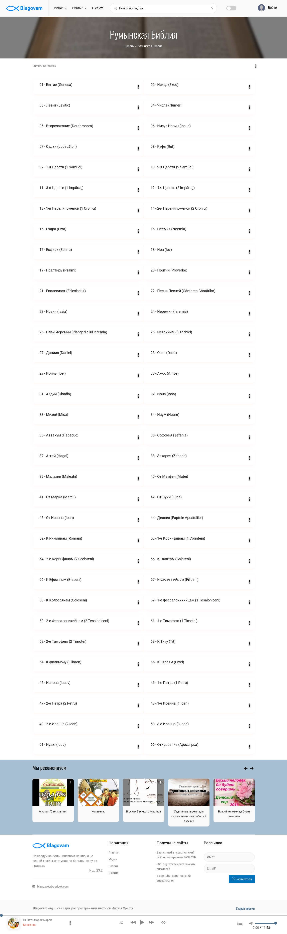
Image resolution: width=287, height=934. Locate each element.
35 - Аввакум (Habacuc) (58, 435)
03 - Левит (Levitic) (54, 105)
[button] (121, 922)
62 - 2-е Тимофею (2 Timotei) (62, 641)
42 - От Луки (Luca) (166, 497)
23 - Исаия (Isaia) (53, 311)
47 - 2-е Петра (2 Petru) (58, 703)
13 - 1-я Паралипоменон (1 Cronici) (67, 208)
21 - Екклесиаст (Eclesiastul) (62, 291)
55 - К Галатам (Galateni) (171, 559)
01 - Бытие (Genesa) (55, 84)
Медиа (60, 8)
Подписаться (242, 879)
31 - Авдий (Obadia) (55, 394)
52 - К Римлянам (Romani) (60, 538)
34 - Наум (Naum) (165, 414)
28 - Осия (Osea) (164, 353)
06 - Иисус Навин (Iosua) (171, 126)
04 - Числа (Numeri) (166, 105)
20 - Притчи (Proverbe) (169, 270)
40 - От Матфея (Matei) (169, 476)
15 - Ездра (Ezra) (52, 229)
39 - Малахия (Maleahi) (58, 476)
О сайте (97, 8)
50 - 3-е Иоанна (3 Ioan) (170, 724)
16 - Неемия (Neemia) (168, 229)
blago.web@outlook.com (50, 886)
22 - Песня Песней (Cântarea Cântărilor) (183, 291)
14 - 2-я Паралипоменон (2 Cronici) (179, 208)
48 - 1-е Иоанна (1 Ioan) (170, 703)
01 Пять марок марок (37, 920)
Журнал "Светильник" (53, 811)
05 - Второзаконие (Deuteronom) (66, 126)
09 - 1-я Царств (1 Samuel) (60, 167)
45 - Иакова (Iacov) (54, 683)
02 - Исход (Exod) (164, 84)
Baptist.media (165, 852)
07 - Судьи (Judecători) (58, 146)
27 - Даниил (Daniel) (55, 353)
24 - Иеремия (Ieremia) (169, 311)
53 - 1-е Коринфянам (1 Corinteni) (178, 538)
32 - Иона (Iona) (163, 394)
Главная (114, 852)
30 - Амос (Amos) (165, 373)
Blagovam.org (43, 908)
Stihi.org (162, 864)
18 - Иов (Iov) (161, 249)
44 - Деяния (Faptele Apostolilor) (177, 518)
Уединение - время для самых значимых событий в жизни (188, 816)
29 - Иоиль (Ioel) (52, 373)
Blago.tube (163, 875)
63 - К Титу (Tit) (163, 641)
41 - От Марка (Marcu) (57, 497)
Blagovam (24, 8)
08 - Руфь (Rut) (162, 146)
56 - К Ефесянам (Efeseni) (60, 579)
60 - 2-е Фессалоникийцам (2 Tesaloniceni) (74, 621)
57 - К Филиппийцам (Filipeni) (174, 579)
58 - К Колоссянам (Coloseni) (63, 600)
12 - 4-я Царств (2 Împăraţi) (173, 188)
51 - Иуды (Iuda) (52, 744)
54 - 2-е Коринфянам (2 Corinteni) (66, 559)
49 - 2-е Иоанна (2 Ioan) (58, 724)
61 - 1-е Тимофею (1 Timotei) (174, 621)
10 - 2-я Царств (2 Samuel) (172, 167)
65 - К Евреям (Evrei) (167, 662)
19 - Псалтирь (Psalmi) (57, 270)
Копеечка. (98, 811)
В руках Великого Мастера (143, 811)
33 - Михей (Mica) (53, 414)
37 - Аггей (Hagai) (53, 456)
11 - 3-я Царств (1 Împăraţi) (61, 188)
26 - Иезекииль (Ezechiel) (171, 332)
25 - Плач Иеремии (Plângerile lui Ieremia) (73, 332)
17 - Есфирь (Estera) (55, 249)
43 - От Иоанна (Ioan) (56, 518)
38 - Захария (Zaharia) (169, 456)
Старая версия (245, 908)
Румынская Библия (149, 46)
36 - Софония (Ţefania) (169, 435)
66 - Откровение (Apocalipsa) (174, 744)
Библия (79, 8)
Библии (129, 46)
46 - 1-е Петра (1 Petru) (169, 683)
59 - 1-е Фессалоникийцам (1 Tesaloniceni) (185, 600)
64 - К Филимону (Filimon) (60, 662)
